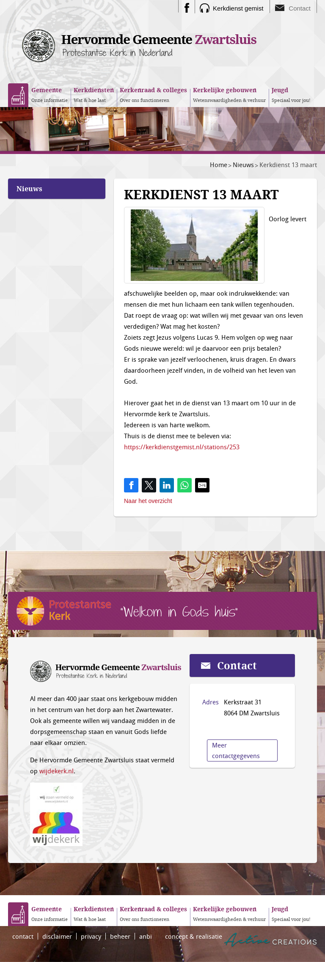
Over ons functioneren (153, 94)
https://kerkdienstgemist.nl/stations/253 (182, 447)
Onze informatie (49, 94)
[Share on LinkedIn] (167, 485)
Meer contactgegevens (236, 750)
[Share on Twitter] (149, 485)
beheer (120, 936)
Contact (300, 8)
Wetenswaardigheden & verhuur (229, 94)
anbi (145, 936)
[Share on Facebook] (131, 485)
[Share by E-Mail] (202, 485)
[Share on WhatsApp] (184, 485)
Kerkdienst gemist (238, 8)
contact (22, 936)
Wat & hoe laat (94, 94)
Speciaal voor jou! (291, 94)
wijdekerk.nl (56, 771)
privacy (91, 936)
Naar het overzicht (148, 500)
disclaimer (57, 936)
